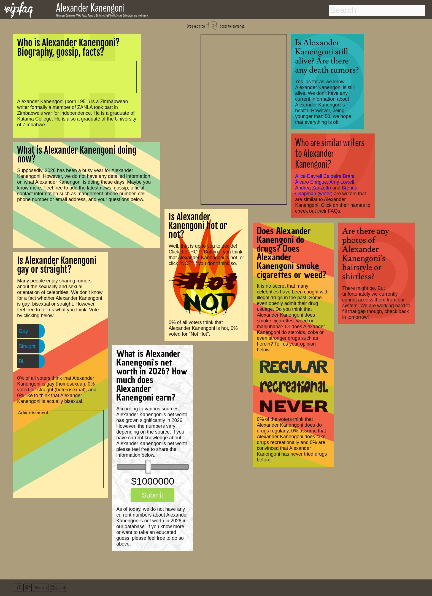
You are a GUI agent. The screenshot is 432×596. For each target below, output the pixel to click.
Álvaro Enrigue (311, 182)
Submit (152, 495)
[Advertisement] (243, 118)
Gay (23, 331)
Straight (26, 346)
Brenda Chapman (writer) (326, 190)
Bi (20, 361)
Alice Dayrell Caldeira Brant (324, 176)
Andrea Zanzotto (313, 188)
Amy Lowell (341, 182)
